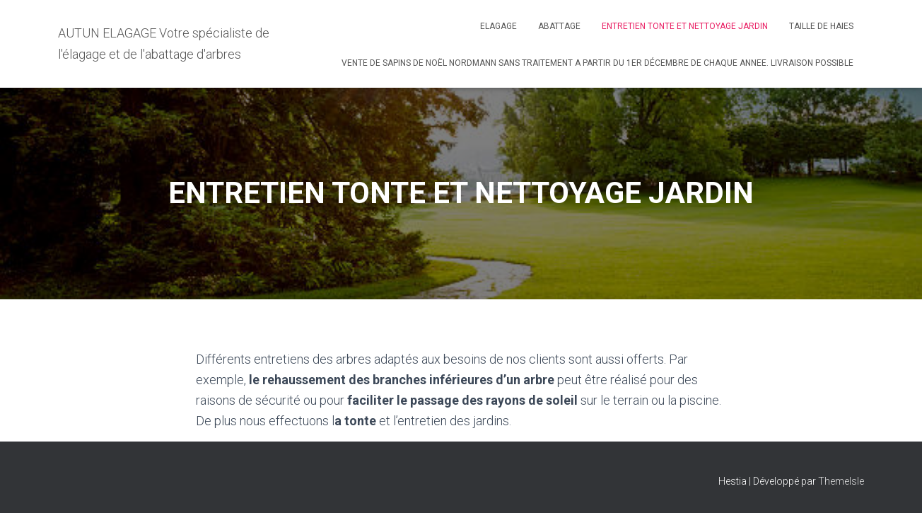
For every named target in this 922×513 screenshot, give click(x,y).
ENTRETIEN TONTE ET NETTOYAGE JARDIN (685, 26)
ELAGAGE (498, 26)
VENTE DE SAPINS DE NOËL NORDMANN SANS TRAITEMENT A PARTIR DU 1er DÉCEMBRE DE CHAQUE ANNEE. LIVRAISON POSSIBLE (597, 63)
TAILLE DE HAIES (821, 26)
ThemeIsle (841, 481)
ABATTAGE (559, 26)
